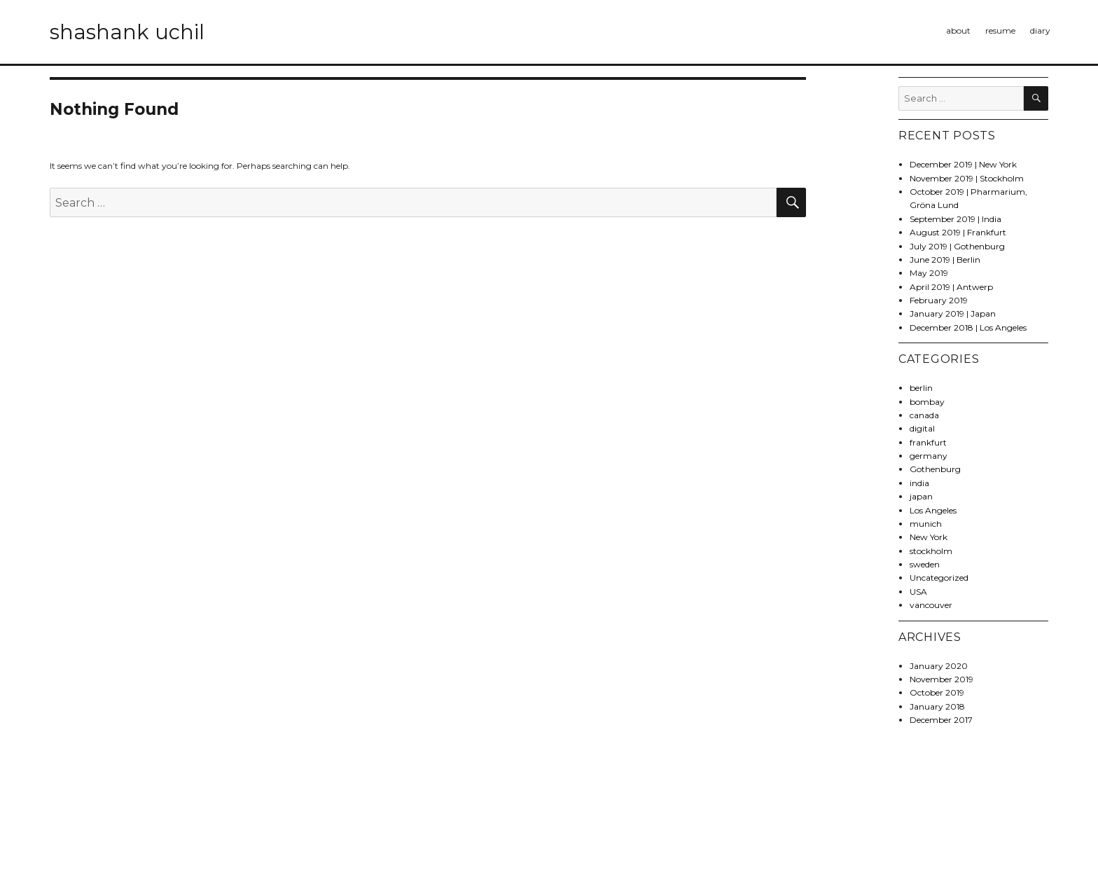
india (919, 483)
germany (928, 455)
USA (918, 591)
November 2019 (941, 679)
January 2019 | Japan (953, 313)
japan (921, 496)
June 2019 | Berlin (945, 259)
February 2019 (939, 300)
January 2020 (939, 666)
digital (922, 428)
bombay (927, 401)
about (958, 30)
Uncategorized (939, 577)
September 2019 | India (955, 219)
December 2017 (941, 719)
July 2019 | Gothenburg (957, 246)
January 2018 (937, 706)
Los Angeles (933, 510)
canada (924, 415)
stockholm (931, 551)
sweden (925, 564)
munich (926, 523)
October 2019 (937, 692)
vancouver (931, 605)
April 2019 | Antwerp (951, 287)
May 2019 (929, 273)
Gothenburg (935, 469)
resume (1000, 30)
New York (928, 537)
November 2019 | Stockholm (967, 178)
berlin (921, 387)
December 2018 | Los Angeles (968, 327)
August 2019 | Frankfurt (958, 232)
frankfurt (928, 442)
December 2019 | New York (963, 164)
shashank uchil (127, 32)
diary (1040, 30)
